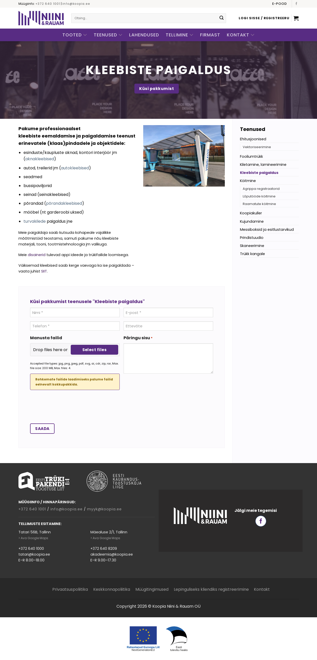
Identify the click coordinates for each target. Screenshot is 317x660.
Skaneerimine (252, 245)
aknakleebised (39, 159)
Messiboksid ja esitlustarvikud (267, 229)
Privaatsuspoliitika (70, 589)
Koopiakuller (251, 213)
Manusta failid (46, 338)
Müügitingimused (151, 589)
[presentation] (68, 408)
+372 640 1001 (47, 4)
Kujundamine (252, 221)
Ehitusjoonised (253, 139)
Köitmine (248, 180)
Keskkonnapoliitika (111, 589)
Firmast (210, 35)
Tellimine (179, 35)
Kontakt (241, 35)
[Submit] (221, 18)
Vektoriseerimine (257, 147)
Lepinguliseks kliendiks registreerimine (211, 589)
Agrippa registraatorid (261, 188)
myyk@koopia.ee (104, 509)
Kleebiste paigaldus (259, 172)
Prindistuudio (251, 237)
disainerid (36, 254)
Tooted (74, 35)
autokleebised (75, 168)
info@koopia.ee (76, 4)
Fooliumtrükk (251, 156)
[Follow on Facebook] (296, 4)
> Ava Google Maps (33, 538)
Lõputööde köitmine (259, 196)
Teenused (108, 35)
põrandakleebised (64, 203)
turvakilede (34, 221)
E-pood (279, 4)
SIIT (44, 271)
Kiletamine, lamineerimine (263, 164)
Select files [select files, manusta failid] (94, 349)
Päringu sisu (138, 338)
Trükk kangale (252, 253)
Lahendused (144, 35)
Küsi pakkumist (156, 88)
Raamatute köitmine (259, 203)
